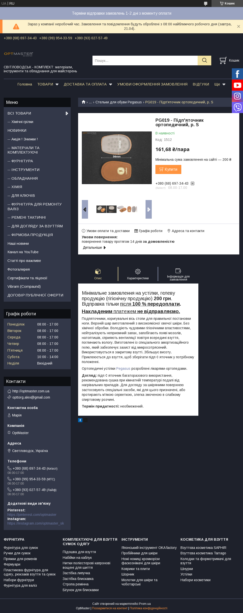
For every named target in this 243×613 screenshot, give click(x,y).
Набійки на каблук (77, 558)
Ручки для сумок (17, 553)
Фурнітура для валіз (20, 585)
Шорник (128, 574)
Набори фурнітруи (19, 580)
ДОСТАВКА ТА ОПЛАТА (85, 84)
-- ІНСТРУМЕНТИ (23, 169)
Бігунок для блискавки (81, 590)
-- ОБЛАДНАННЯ (22, 178)
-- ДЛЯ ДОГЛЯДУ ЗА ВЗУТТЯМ (35, 226)
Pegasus (123, 368)
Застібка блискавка (78, 579)
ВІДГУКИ (201, 84)
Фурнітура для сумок (21, 548)
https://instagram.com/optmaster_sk (35, 523)
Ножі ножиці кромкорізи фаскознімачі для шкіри (141, 561)
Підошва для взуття (79, 552)
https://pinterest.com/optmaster (32, 515)
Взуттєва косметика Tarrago (203, 553)
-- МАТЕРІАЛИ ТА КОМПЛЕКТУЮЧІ (23, 150)
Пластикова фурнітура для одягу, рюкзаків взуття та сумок (30, 572)
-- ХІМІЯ (14, 187)
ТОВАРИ (45, 84)
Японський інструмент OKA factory (149, 548)
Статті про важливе (24, 260)
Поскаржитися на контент (109, 608)
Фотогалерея (18, 269)
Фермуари (12, 564)
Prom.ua (145, 604)
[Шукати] (204, 60)
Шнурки (187, 569)
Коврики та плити (136, 569)
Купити (171, 169)
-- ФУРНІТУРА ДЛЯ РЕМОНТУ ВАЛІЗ (34, 206)
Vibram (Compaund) (24, 286)
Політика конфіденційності (148, 608)
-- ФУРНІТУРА (20, 161)
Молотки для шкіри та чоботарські (139, 582)
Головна (24, 84)
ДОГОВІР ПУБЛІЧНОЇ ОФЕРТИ (35, 295)
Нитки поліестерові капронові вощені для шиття (86, 565)
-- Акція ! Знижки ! (22, 139)
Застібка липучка (76, 573)
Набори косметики (196, 580)
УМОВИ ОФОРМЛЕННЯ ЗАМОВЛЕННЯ (152, 84)
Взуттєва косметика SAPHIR (203, 548)
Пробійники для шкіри (139, 553)
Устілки (186, 574)
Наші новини (18, 243)
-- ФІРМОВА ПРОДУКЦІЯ (30, 235)
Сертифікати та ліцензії (27, 278)
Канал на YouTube (22, 252)
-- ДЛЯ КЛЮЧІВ (21, 195)
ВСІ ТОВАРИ (19, 113)
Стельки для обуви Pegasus (118, 102)
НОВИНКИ (16, 130)
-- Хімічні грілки (20, 122)
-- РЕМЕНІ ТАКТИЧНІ (26, 217)
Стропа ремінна (76, 584)
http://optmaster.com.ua (30, 391)
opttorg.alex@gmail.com (31, 397)
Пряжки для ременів (20, 559)
